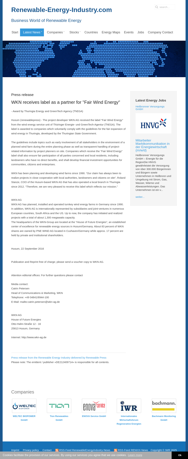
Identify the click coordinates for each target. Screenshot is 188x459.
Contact (47, 450)
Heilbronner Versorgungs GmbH (150, 108)
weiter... (140, 196)
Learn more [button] (135, 455)
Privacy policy (31, 450)
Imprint (15, 450)
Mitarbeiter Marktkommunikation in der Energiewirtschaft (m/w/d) (153, 145)
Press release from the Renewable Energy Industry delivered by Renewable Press (58, 357)
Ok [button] (179, 455)
